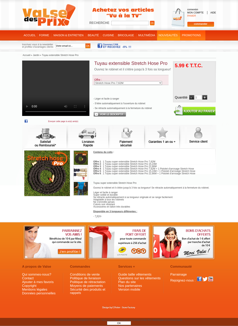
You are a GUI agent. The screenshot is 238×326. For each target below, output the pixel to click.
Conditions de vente (85, 274)
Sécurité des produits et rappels (87, 291)
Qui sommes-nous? (36, 274)
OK (119, 323)
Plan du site (127, 282)
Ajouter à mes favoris (38, 282)
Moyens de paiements (86, 286)
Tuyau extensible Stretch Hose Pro (131, 63)
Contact (28, 278)
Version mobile (129, 289)
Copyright (29, 286)
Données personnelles (39, 293)
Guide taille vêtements (134, 274)
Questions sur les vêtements (139, 278)
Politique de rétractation (87, 282)
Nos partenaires (130, 286)
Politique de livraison (85, 278)
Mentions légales (34, 289)
